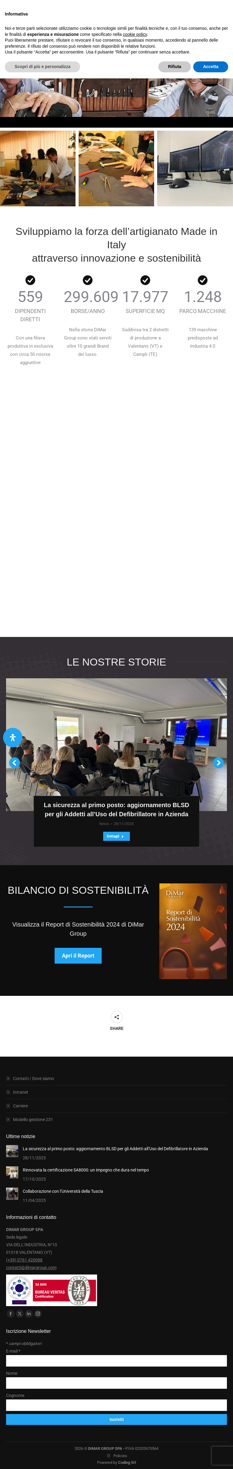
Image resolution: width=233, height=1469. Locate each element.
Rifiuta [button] (174, 66)
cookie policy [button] (135, 34)
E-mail (13, 1351)
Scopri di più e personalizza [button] (42, 66)
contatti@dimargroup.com (31, 1267)
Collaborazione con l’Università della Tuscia (63, 1191)
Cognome (15, 1395)
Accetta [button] (210, 66)
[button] (14, 762)
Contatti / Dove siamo (33, 1078)
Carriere (20, 1105)
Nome (11, 1373)
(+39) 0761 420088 (24, 1259)
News (104, 823)
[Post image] (12, 1151)
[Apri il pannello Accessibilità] (12, 737)
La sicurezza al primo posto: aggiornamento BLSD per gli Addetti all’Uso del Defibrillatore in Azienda (115, 1148)
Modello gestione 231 (33, 1119)
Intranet (20, 1092)
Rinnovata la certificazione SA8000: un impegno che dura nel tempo (86, 1170)
